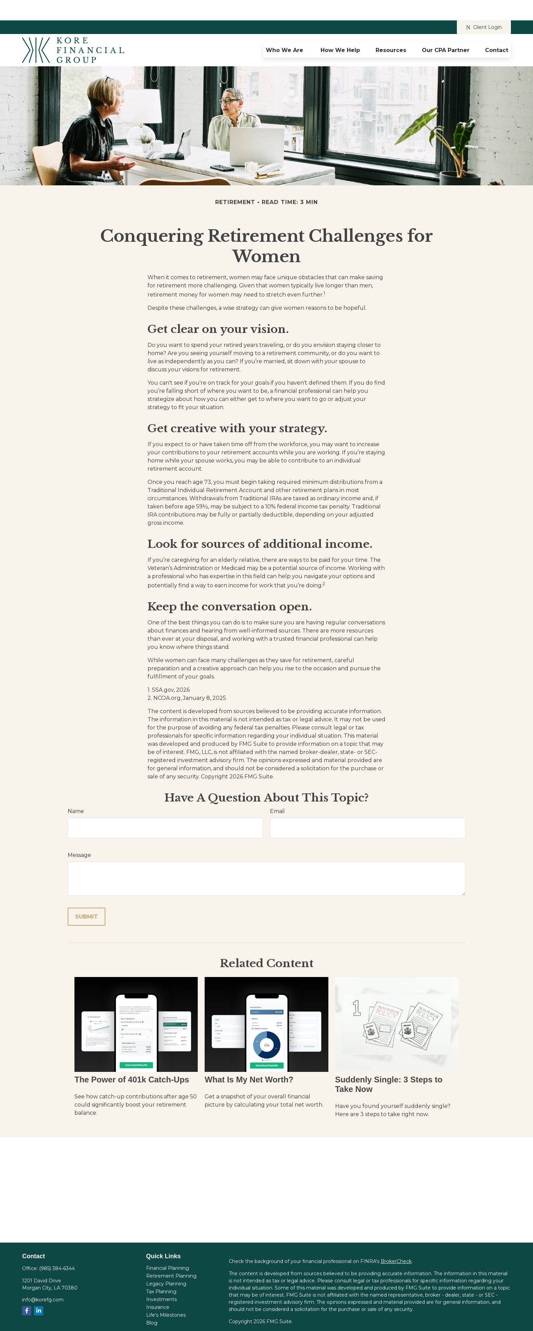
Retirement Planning (171, 1255)
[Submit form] (86, 896)
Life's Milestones (166, 1295)
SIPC (444, 1320)
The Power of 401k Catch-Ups (131, 1059)
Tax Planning (161, 1271)
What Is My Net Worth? (249, 1059)
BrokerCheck (396, 1241)
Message (79, 834)
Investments (161, 1279)
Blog (151, 1302)
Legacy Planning (166, 1263)
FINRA (429, 1320)
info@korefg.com (43, 1279)
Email (277, 791)
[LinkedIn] (38, 1290)
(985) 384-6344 (57, 1248)
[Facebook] (26, 1290)
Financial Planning (167, 1248)
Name (76, 791)
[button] (285, 29)
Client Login (483, 7)
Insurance (157, 1287)
